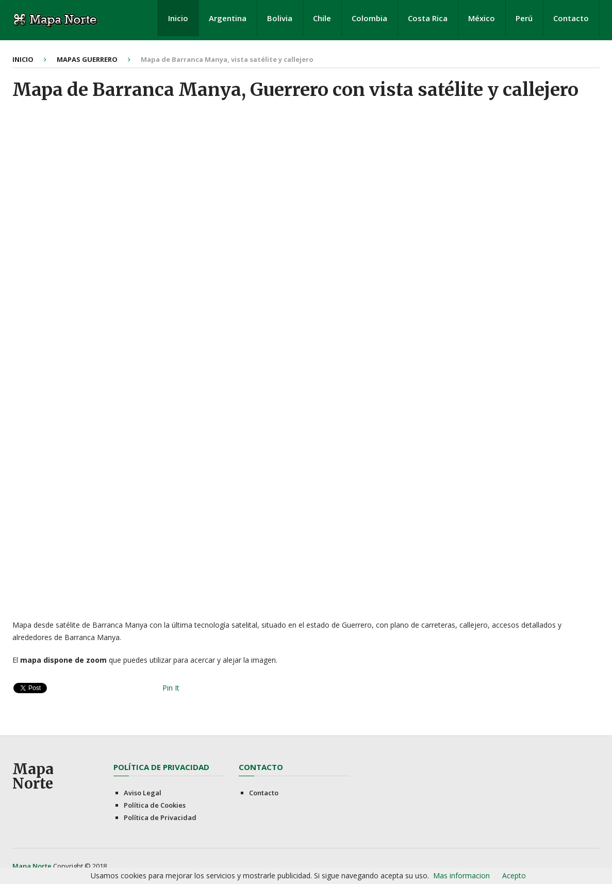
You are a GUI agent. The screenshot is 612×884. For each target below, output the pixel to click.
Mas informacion (461, 875)
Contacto (571, 18)
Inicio (178, 18)
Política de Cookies (155, 805)
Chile (322, 18)
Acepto (514, 875)
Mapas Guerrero (87, 59)
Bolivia (279, 18)
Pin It (170, 688)
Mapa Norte (33, 776)
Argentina (227, 18)
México (481, 18)
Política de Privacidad (160, 817)
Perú (524, 18)
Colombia (369, 18)
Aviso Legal (142, 792)
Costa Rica (428, 18)
